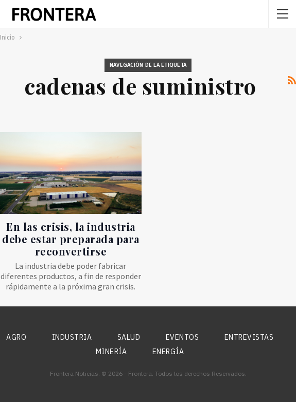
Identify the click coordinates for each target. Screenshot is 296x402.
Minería (111, 351)
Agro (16, 337)
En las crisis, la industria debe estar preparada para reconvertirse (71, 239)
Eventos (182, 337)
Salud (129, 337)
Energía (168, 351)
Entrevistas (249, 337)
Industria (72, 337)
